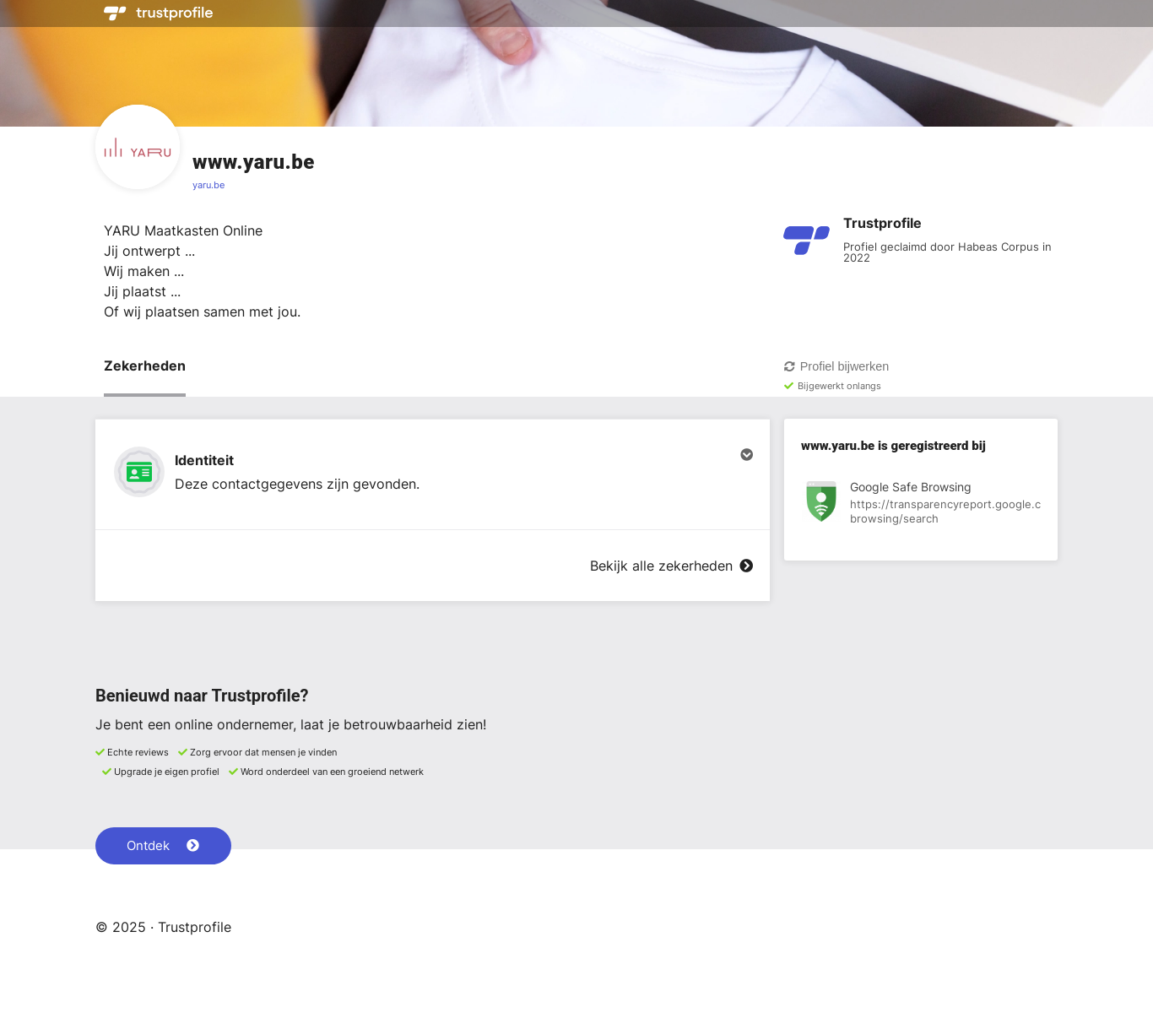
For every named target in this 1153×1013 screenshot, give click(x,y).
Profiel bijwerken (836, 366)
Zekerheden (145, 365)
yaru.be (208, 185)
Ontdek (163, 845)
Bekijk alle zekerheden (671, 565)
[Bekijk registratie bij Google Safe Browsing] (921, 504)
